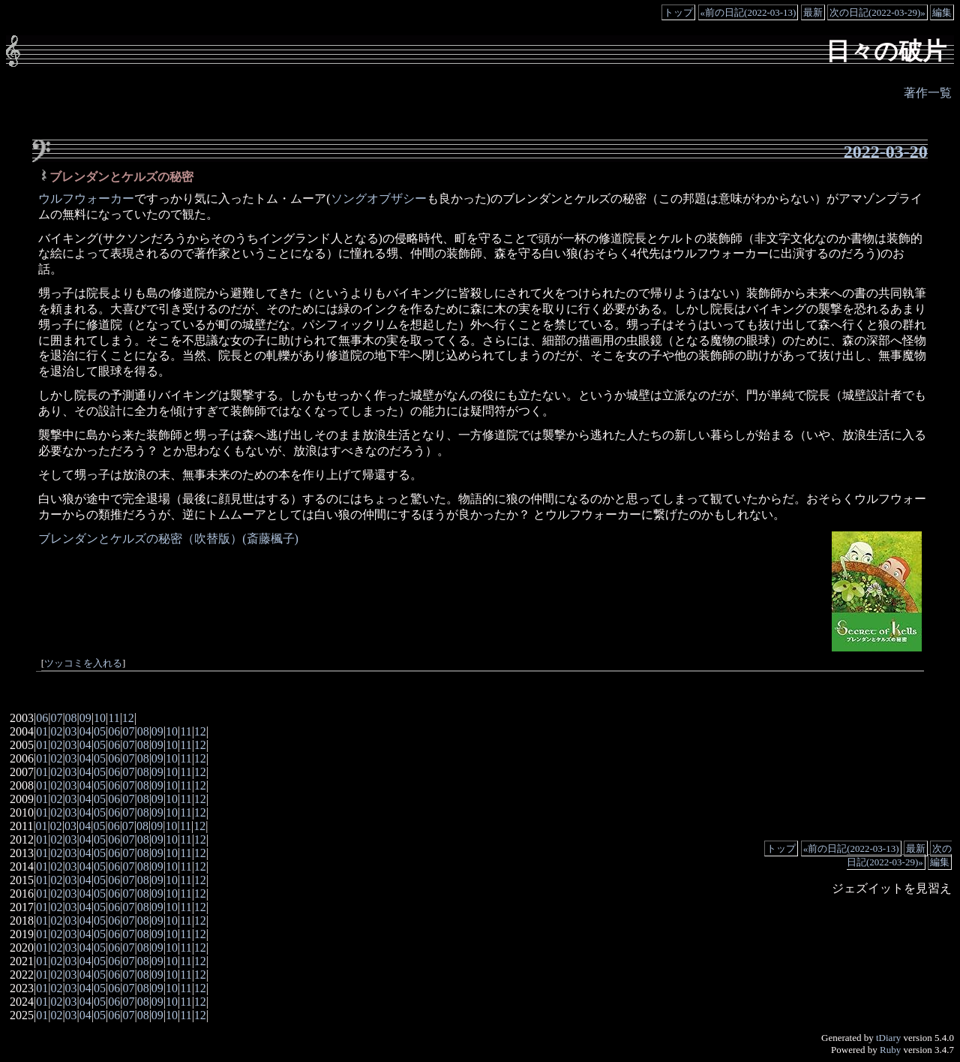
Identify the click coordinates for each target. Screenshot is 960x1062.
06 (42, 718)
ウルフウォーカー (86, 198)
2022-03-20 (886, 151)
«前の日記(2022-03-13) (748, 12)
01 (42, 731)
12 (128, 718)
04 (86, 731)
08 (71, 718)
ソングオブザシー (379, 198)
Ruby (890, 1049)
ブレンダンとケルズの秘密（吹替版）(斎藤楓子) (168, 538)
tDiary (888, 1037)
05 (100, 731)
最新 (813, 12)
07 (56, 718)
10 (100, 718)
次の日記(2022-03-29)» (878, 12)
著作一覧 (928, 92)
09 (86, 718)
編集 (942, 12)
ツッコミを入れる (83, 663)
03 (71, 731)
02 (56, 731)
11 (113, 718)
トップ (678, 12)
